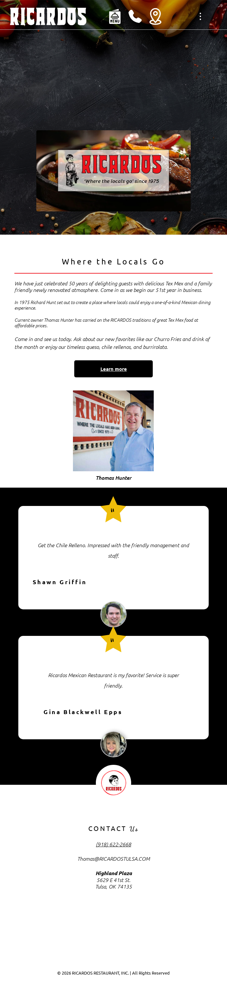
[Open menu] (200, 16)
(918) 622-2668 (113, 844)
